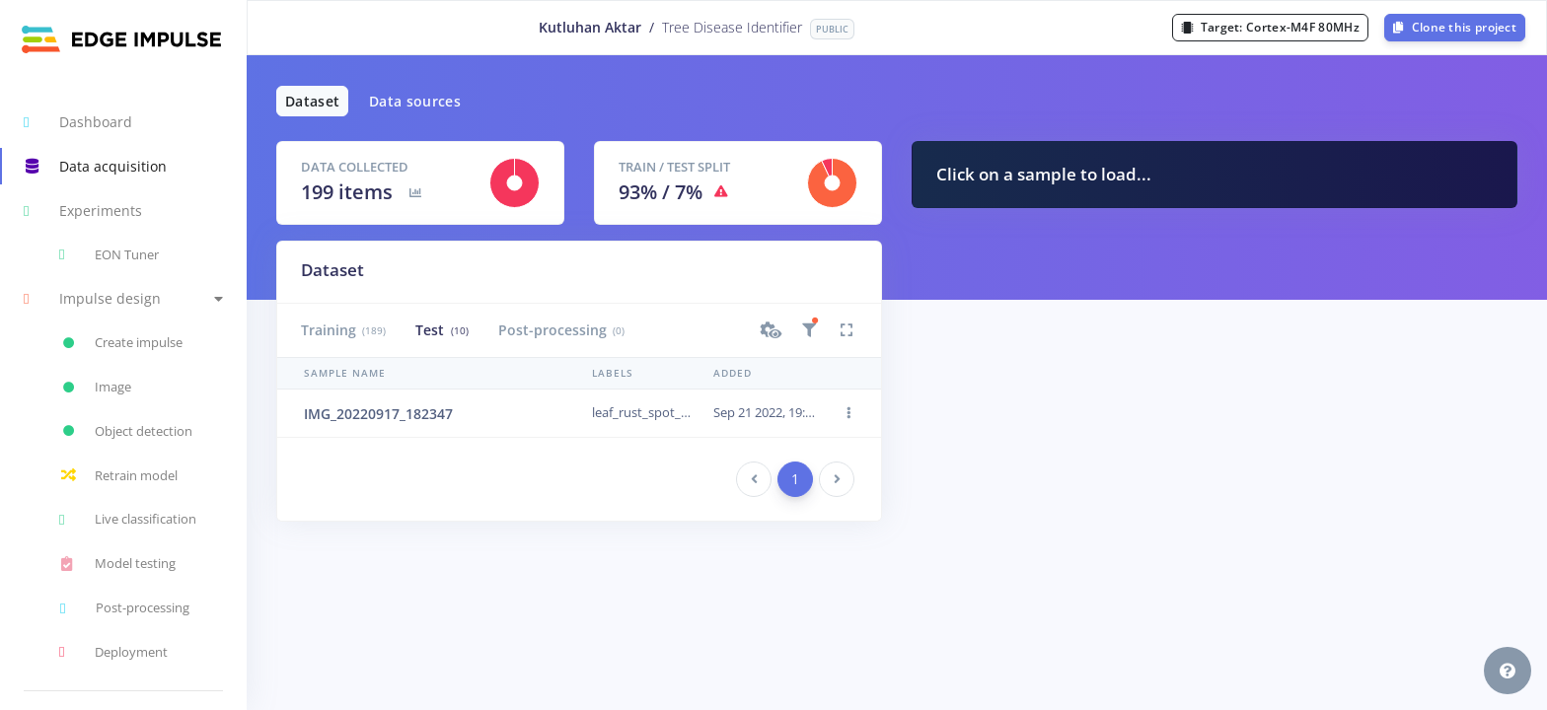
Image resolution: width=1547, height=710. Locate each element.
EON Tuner (109, 254)
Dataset (312, 101)
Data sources (415, 101)
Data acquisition (95, 166)
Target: (1270, 27)
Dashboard (78, 122)
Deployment (113, 652)
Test (441, 329)
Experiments (83, 211)
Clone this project (1454, 27)
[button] (123, 299)
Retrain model (118, 475)
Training (343, 329)
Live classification (127, 520)
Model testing (117, 564)
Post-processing (561, 329)
